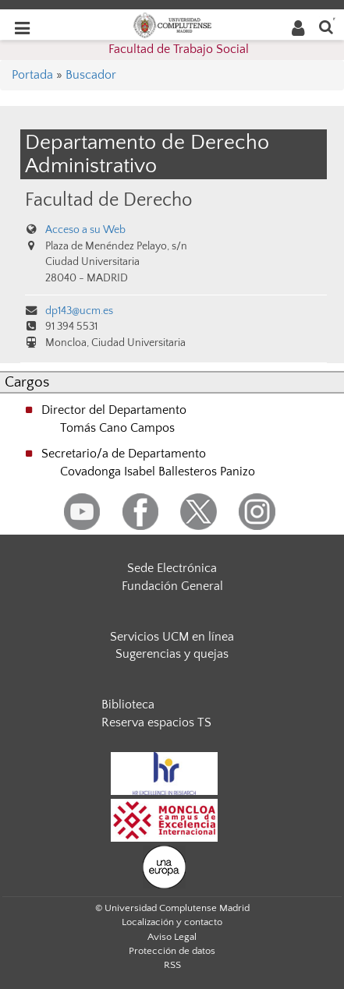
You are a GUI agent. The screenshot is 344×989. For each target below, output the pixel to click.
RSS (172, 964)
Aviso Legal (172, 936)
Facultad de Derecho (108, 199)
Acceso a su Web (85, 230)
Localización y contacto (172, 922)
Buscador (91, 75)
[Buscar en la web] (326, 26)
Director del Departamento (113, 410)
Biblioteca (127, 705)
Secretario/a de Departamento (123, 454)
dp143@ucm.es (79, 311)
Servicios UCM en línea (172, 637)
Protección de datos (172, 950)
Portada (32, 75)
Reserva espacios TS (156, 722)
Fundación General (172, 586)
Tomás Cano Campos (117, 428)
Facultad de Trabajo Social (178, 49)
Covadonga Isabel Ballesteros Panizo (157, 471)
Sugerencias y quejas (172, 654)
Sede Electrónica (172, 568)
